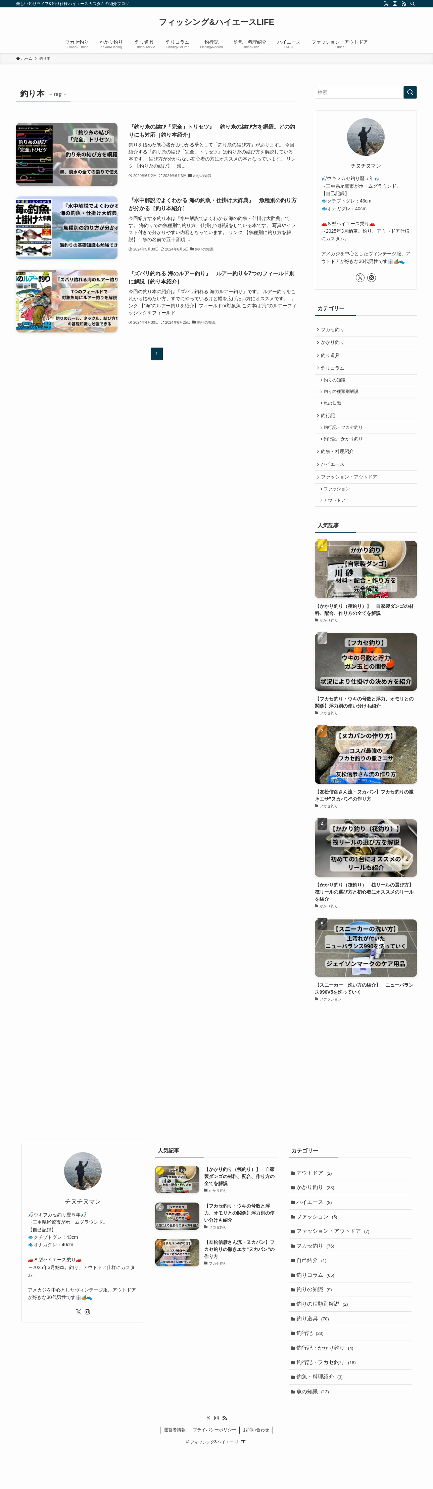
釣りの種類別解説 (343, 398)
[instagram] (395, 3)
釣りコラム (333, 372)
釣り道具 (331, 358)
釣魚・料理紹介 (338, 463)
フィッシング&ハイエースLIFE (216, 22)
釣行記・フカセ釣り (345, 437)
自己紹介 (313, 1286)
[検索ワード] (366, 92)
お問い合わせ (256, 1468)
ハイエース (333, 477)
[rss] (403, 3)
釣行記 (329, 423)
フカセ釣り (333, 330)
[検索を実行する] (410, 92)
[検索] (412, 3)
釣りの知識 (336, 385)
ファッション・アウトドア (350, 491)
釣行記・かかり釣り (345, 449)
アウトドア (336, 516)
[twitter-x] (386, 3)
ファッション (339, 504)
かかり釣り (333, 344)
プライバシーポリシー (214, 1468)
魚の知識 (334, 410)
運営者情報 (175, 1468)
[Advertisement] (366, 1076)
